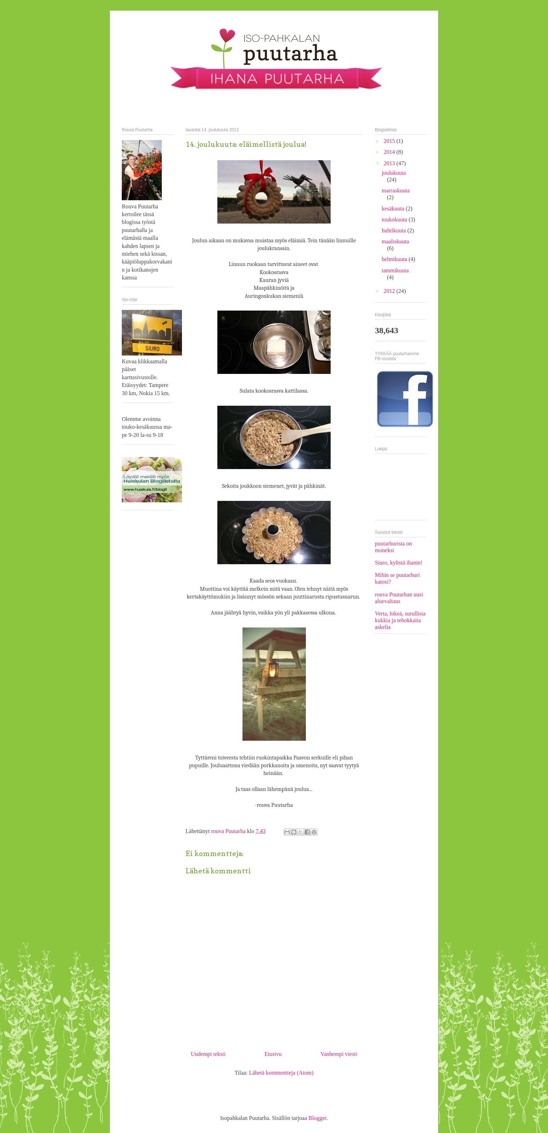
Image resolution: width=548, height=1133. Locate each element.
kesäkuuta (394, 209)
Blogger (317, 1118)
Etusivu (273, 1054)
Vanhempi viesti (338, 1054)
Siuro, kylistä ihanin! (399, 563)
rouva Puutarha (229, 831)
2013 (390, 163)
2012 (390, 291)
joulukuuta (394, 173)
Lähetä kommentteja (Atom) (281, 1073)
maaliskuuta (395, 241)
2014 (390, 152)
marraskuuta (396, 190)
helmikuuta (395, 259)
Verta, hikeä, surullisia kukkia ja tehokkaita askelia (400, 620)
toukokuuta (395, 219)
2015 (390, 141)
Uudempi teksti (208, 1054)
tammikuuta (395, 270)
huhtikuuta (394, 230)
